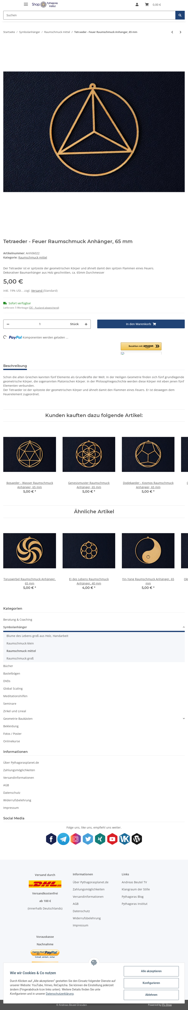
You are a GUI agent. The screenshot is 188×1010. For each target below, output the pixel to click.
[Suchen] (89, 15)
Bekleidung (11, 726)
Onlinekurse (11, 741)
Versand (37, 291)
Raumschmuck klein (20, 643)
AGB (6, 785)
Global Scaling (13, 688)
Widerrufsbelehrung (17, 800)
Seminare (9, 703)
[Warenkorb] (153, 4)
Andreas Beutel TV (134, 882)
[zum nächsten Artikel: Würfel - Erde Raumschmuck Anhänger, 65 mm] (180, 32)
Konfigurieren (151, 983)
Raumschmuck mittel (32, 257)
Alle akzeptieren (151, 971)
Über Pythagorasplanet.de (21, 762)
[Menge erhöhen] (86, 324)
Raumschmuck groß (20, 658)
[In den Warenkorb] (141, 324)
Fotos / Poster (12, 734)
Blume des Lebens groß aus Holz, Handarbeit (37, 636)
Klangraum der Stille (136, 889)
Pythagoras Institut (134, 904)
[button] (137, 4)
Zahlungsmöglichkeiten (19, 770)
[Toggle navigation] (26, 2)
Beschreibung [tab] (15, 366)
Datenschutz (11, 793)
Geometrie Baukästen (18, 719)
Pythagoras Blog (133, 897)
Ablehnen (151, 994)
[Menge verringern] (7, 324)
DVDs (6, 681)
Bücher (8, 666)
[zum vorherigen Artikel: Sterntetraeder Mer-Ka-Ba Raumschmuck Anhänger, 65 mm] (172, 32)
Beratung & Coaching (17, 619)
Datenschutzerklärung (60, 993)
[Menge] (39, 324)
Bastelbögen (11, 673)
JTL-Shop (167, 1005)
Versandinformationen (18, 778)
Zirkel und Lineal (14, 711)
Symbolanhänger (15, 627)
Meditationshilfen (15, 696)
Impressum (11, 808)
